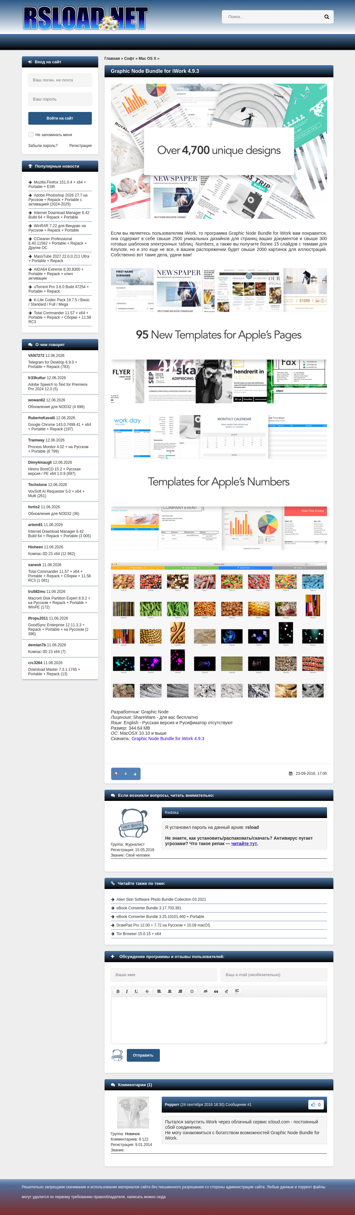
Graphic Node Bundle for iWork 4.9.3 (168, 738)
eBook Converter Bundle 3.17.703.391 (149, 908)
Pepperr (172, 1104)
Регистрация (80, 145)
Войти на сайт (60, 118)
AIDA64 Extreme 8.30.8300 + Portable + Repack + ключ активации (56, 274)
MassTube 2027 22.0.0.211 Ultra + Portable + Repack (59, 258)
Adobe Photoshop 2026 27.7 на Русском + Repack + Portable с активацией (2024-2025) (58, 199)
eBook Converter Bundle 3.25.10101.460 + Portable (160, 916)
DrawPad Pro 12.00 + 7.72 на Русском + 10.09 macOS (163, 925)
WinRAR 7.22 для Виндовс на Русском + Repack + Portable (57, 228)
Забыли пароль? (43, 145)
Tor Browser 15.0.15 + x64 (139, 934)
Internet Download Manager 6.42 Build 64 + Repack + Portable (59, 215)
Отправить (143, 1055)
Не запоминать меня (54, 135)
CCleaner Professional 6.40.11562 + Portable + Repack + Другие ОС (58, 243)
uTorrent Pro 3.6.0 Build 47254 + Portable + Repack (59, 289)
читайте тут (244, 843)
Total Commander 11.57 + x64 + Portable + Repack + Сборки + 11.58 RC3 (60, 317)
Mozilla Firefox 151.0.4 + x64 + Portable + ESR (57, 184)
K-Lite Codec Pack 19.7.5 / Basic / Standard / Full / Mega (59, 302)
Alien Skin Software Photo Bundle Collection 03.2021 (161, 899)
